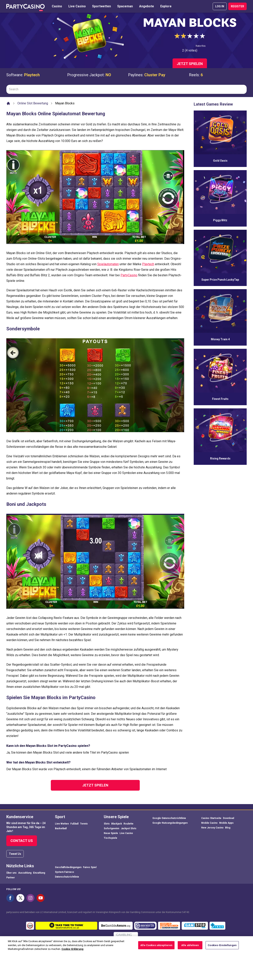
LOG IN (219, 6)
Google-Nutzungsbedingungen (170, 823)
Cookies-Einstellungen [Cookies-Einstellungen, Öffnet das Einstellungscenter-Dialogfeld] (222, 948)
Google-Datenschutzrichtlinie (169, 818)
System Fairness (64, 872)
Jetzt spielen (190, 64)
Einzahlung (39, 872)
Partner (10, 877)
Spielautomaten (108, 264)
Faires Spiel (89, 867)
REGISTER (237, 6)
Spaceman (125, 6)
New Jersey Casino (212, 827)
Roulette (128, 823)
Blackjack (116, 823)
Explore (166, 6)
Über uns (11, 872)
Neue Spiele (111, 833)
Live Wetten (62, 823)
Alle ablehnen (190, 948)
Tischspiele (110, 838)
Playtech (32, 74)
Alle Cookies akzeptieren (156, 948)
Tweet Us (15, 853)
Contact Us (21, 841)
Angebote (146, 6)
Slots (107, 823)
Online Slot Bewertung (32, 103)
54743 (185, 912)
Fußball (74, 823)
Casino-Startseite (211, 818)
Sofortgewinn (111, 828)
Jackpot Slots (128, 828)
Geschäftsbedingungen (68, 867)
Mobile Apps (226, 823)
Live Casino (77, 6)
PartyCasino (129, 275)
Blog (227, 827)
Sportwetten (101, 6)
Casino (57, 6)
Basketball (61, 828)
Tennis (84, 823)
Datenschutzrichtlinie (67, 876)
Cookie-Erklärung (72, 952)
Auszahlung (24, 872)
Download (228, 818)
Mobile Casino (209, 823)
